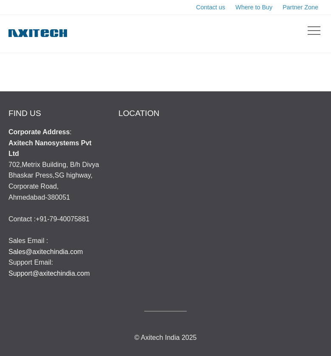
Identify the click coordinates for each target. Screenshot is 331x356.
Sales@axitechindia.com (45, 251)
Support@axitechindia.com (49, 273)
